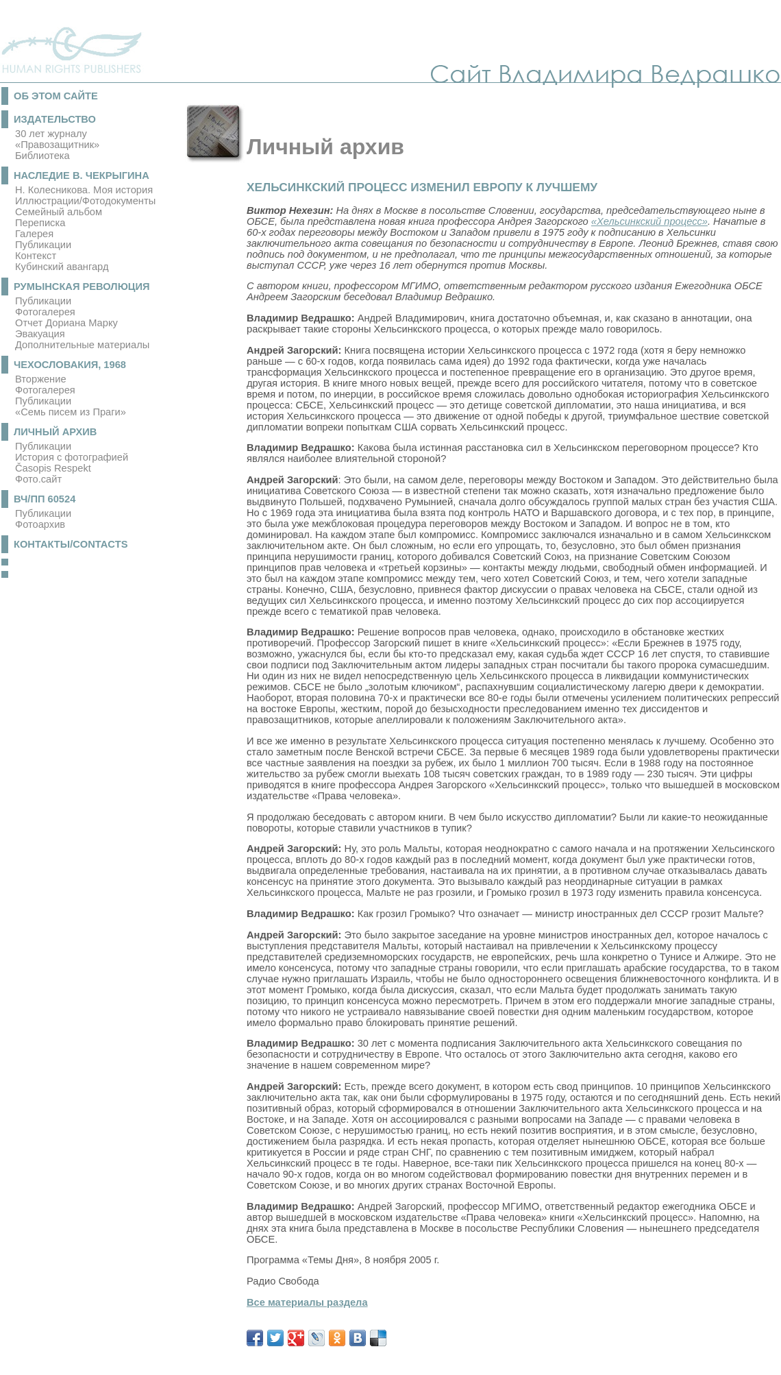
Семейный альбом (58, 211)
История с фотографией (71, 457)
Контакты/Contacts (71, 544)
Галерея (34, 233)
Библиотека (42, 155)
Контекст (35, 255)
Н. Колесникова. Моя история (84, 189)
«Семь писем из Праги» (70, 411)
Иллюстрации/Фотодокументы (85, 200)
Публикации (43, 244)
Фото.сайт (38, 479)
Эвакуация (40, 333)
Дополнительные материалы (82, 344)
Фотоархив (40, 524)
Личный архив (55, 431)
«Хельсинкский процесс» (649, 221)
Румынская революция (82, 286)
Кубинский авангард (61, 266)
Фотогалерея (45, 311)
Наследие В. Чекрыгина (81, 175)
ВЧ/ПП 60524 (44, 499)
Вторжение (40, 379)
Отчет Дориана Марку (66, 322)
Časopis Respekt (53, 468)
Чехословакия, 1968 (70, 364)
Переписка (40, 222)
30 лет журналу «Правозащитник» (57, 139)
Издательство (55, 119)
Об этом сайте (56, 95)
